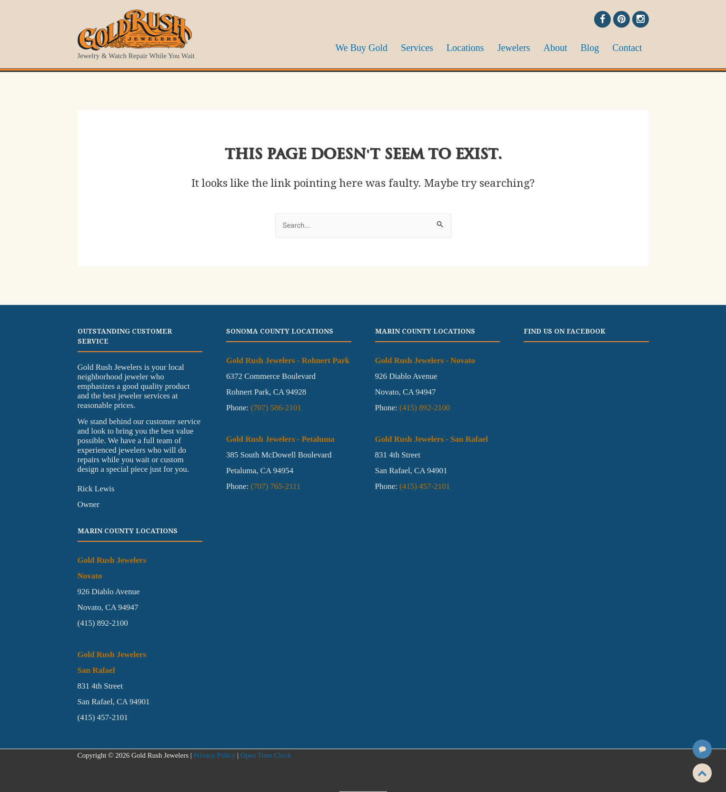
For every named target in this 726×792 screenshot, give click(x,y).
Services (448, 46)
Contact (630, 46)
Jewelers (533, 46)
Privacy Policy (214, 755)
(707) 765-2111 (275, 486)
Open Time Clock (265, 755)
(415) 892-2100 (424, 407)
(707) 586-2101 (275, 407)
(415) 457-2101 (424, 486)
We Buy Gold (398, 46)
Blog (598, 46)
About (569, 46)
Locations (491, 46)
